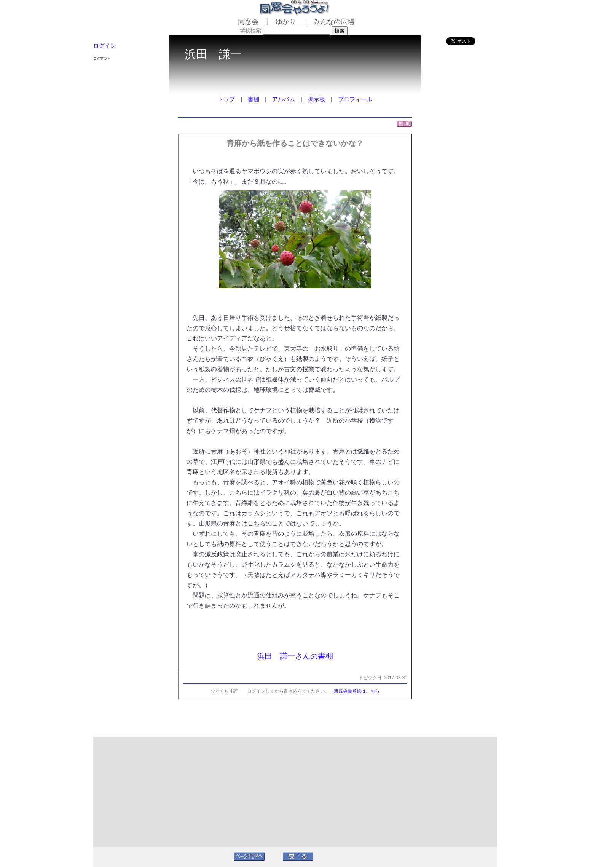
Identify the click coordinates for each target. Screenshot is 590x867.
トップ (226, 99)
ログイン (104, 45)
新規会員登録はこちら (357, 691)
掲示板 (316, 99)
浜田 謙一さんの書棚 (295, 656)
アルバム (283, 99)
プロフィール (355, 99)
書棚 (253, 99)
